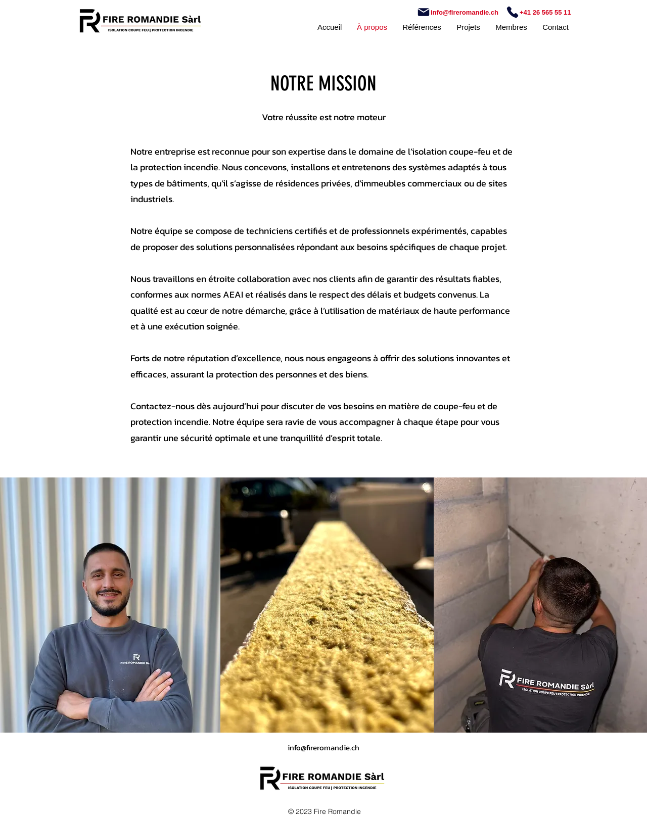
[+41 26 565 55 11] (538, 12)
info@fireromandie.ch (323, 747)
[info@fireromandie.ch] (459, 12)
